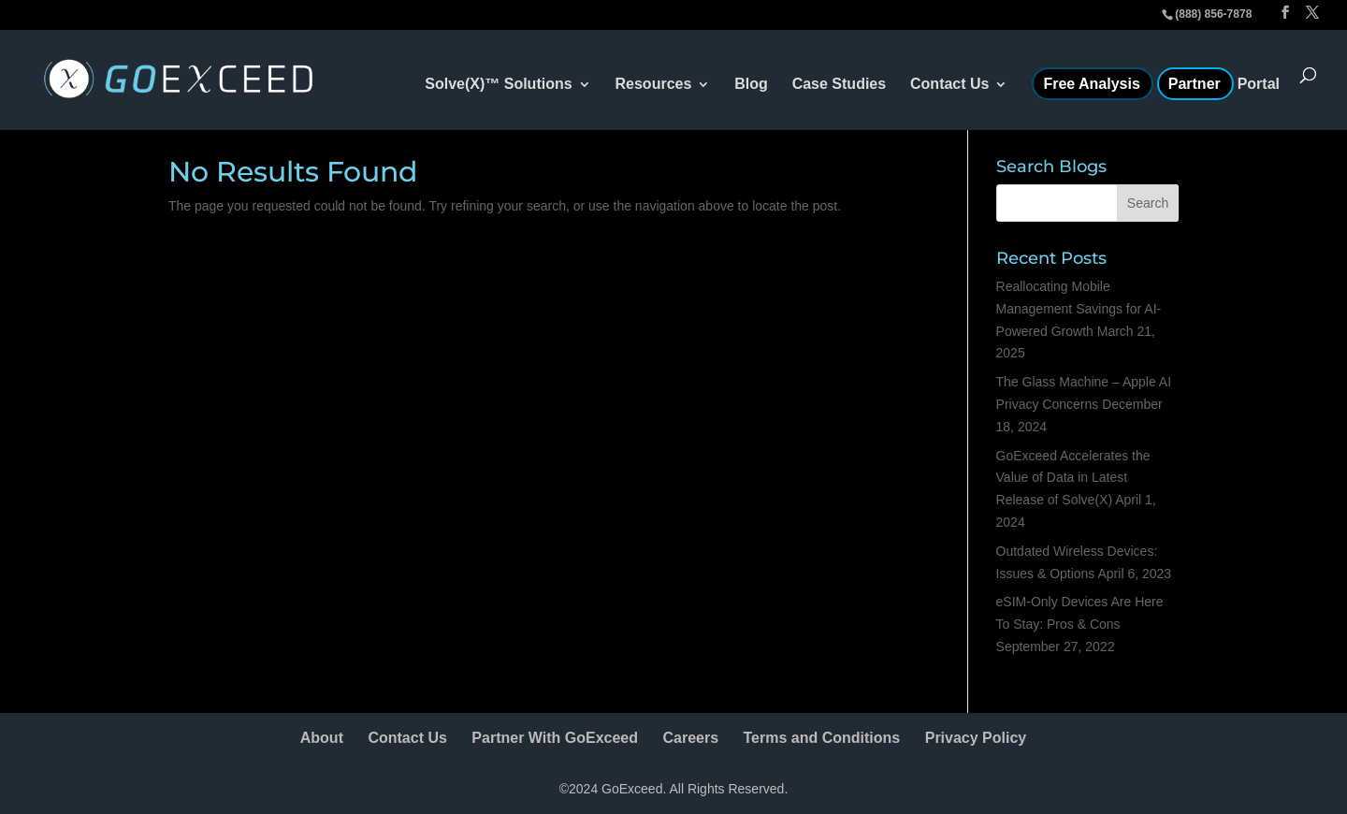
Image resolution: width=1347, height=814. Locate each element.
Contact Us (949, 85)
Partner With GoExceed (554, 738)
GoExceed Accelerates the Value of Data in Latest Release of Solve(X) (1073, 478)
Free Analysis (1091, 85)
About (321, 738)
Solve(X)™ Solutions (498, 85)
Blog (751, 85)
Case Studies (839, 85)
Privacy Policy (976, 738)
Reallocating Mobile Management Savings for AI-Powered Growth (1079, 309)
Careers (690, 738)
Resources (654, 85)
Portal (1259, 85)
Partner (1194, 85)
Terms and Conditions (822, 738)
